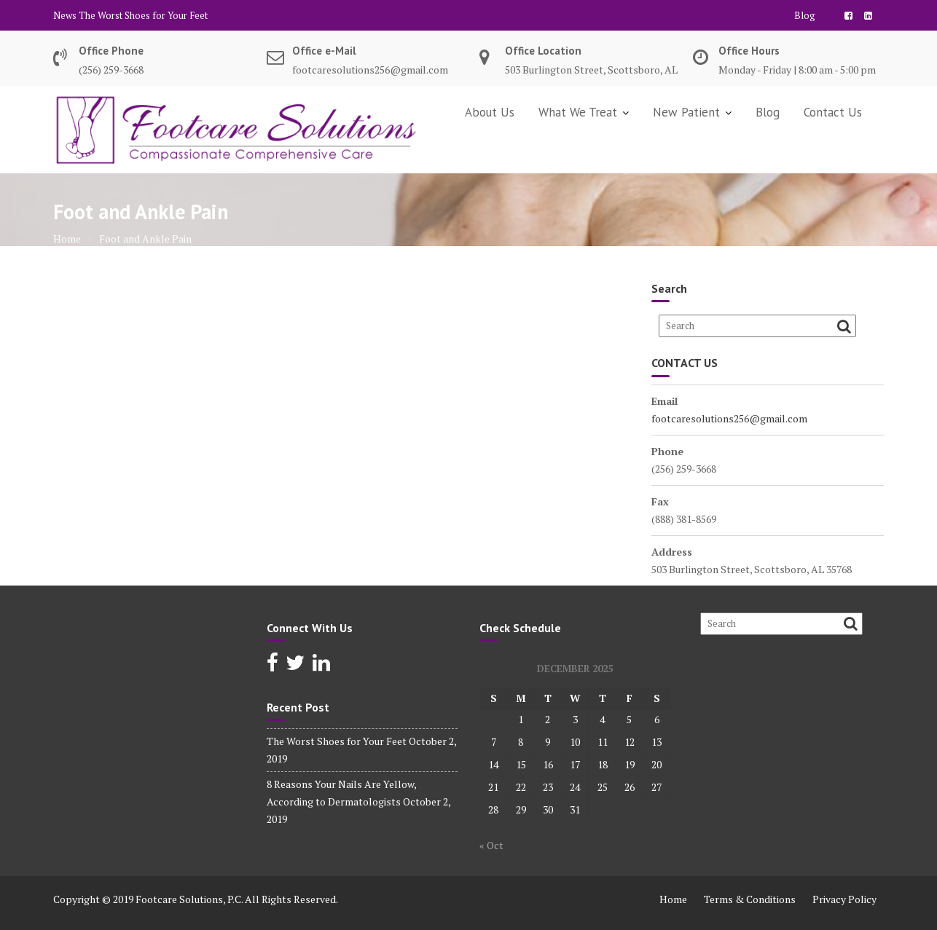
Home (673, 899)
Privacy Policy (844, 899)
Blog (804, 15)
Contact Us (833, 112)
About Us (489, 112)
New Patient (686, 112)
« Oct (491, 845)
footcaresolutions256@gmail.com (729, 418)
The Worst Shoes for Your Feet (143, 15)
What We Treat (577, 112)
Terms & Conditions (750, 899)
